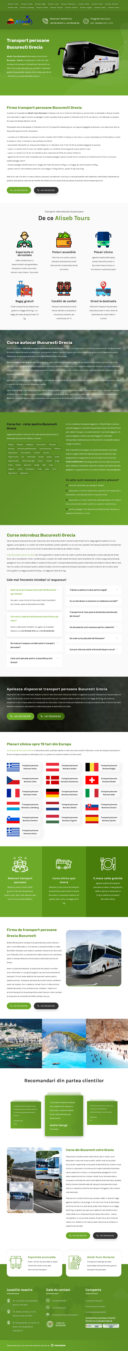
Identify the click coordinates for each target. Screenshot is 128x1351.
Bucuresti (27, 465)
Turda (39, 469)
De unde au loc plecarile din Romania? (94, 638)
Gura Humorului (45, 449)
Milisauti (20, 444)
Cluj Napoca (29, 469)
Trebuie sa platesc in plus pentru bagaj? (94, 590)
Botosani (52, 444)
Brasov (40, 461)
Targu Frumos (13, 457)
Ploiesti (18, 465)
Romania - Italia (13, 7)
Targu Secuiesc (13, 461)
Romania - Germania (111, 4)
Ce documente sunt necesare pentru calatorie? (94, 627)
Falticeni (57, 449)
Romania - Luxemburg (27, 7)
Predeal (49, 461)
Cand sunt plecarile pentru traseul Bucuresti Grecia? (34, 660)
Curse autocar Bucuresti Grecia (20, 750)
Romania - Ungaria (86, 7)
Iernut (54, 469)
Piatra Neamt (26, 453)
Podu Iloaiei (31, 457)
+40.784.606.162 (72, 23)
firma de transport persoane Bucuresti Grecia (43, 348)
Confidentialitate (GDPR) (95, 1312)
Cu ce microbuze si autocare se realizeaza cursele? (94, 601)
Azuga (57, 461)
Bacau (49, 457)
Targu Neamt (13, 453)
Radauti (11, 444)
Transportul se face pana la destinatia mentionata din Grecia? (94, 614)
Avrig (51, 465)
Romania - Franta (97, 4)
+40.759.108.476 (56, 23)
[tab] (34, 592)
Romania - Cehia (53, 4)
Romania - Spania (100, 7)
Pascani (46, 453)
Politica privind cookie (95, 1306)
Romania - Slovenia (71, 7)
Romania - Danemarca (68, 4)
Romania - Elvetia (83, 4)
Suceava (11, 449)
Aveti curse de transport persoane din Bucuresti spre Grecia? (34, 592)
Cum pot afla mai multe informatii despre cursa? (94, 649)
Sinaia (10, 465)
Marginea (29, 444)
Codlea (19, 469)
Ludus (47, 469)
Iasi (22, 457)
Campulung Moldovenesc (27, 449)
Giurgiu (36, 465)
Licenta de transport (93, 1301)
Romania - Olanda (42, 7)
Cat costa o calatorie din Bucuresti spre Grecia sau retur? (34, 618)
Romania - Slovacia (56, 7)
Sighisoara (24, 473)
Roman (41, 457)
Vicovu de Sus (41, 444)
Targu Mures (12, 473)
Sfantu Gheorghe (28, 461)
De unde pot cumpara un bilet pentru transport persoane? (34, 645)
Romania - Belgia (40, 4)
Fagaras (11, 469)
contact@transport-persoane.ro (65, 1315)
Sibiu (44, 465)
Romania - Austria (26, 4)
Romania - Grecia (13, 4)
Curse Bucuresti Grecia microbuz (21, 555)
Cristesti (37, 453)
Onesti (57, 457)
